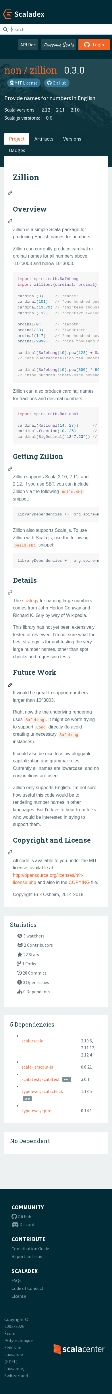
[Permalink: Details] (10, 593)
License (18, 1296)
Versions (72, 138)
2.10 (75, 109)
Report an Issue (26, 1256)
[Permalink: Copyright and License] (10, 853)
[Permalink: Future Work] (10, 685)
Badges (17, 150)
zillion (43, 70)
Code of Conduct (27, 1288)
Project (17, 138)
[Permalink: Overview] (10, 222)
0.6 (49, 117)
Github (21, 1216)
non (13, 70)
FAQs (16, 1280)
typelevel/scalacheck (42, 1091)
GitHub (57, 83)
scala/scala (32, 1041)
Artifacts (43, 138)
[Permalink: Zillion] (10, 193)
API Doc (28, 44)
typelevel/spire (36, 1110)
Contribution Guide (30, 1248)
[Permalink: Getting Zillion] (10, 469)
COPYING (79, 882)
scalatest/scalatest (41, 1079)
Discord (22, 1224)
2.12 (45, 109)
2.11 (60, 109)
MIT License (24, 83)
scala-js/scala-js (37, 1067)
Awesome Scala (58, 44)
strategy (30, 600)
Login (94, 44)
